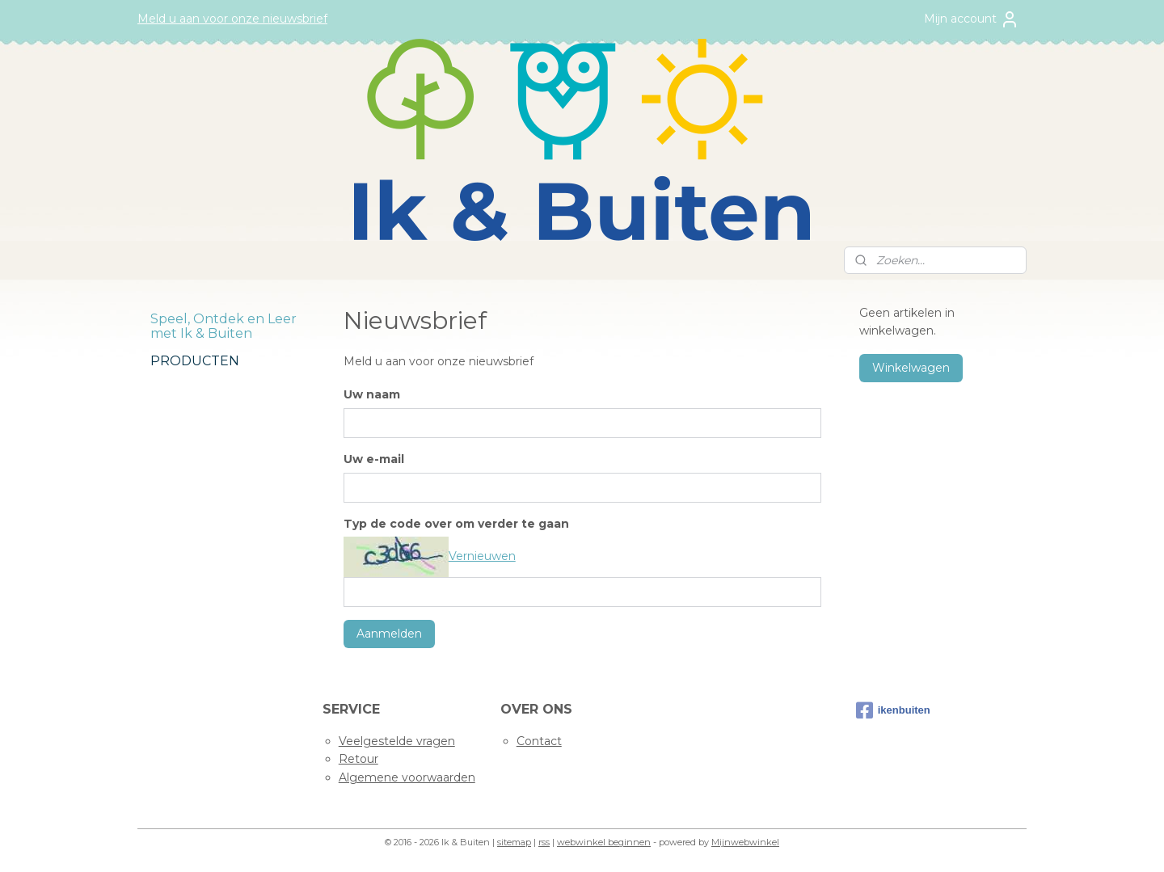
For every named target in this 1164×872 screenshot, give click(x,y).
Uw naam (371, 394)
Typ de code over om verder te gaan (455, 523)
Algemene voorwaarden (407, 777)
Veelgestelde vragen (397, 741)
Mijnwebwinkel (745, 842)
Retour (358, 759)
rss (544, 842)
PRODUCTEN (194, 361)
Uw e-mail (373, 459)
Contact (539, 741)
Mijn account (971, 19)
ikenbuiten (893, 710)
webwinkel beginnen (604, 842)
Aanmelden (388, 633)
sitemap (514, 842)
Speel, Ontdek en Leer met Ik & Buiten (223, 326)
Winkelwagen (911, 367)
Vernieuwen (481, 556)
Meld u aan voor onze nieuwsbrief (232, 18)
